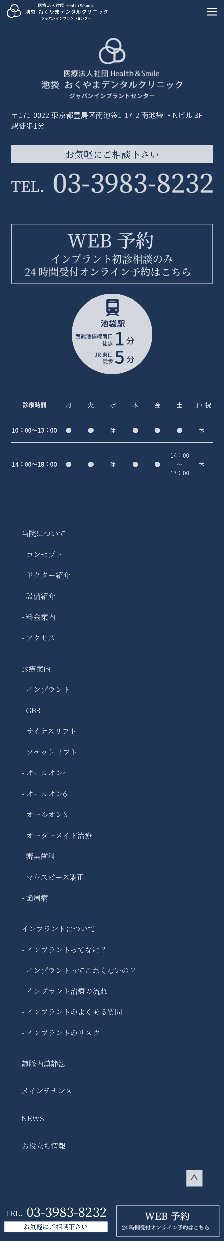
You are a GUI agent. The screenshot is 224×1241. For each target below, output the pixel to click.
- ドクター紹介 (45, 579)
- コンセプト (42, 558)
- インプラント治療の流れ (64, 995)
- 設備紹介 (38, 600)
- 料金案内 (38, 621)
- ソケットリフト (49, 756)
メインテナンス (46, 1095)
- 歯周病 (34, 902)
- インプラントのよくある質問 (71, 1016)
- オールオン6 (44, 798)
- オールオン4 (44, 777)
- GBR (31, 714)
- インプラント (45, 693)
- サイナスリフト (49, 735)
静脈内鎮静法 (43, 1068)
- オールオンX (44, 818)
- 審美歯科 (38, 860)
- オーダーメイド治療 (56, 839)
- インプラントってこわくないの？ (79, 974)
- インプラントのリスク (60, 1037)
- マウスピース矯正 (52, 881)
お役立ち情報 (43, 1150)
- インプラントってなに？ (64, 953)
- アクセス (38, 642)
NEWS (32, 1122)
